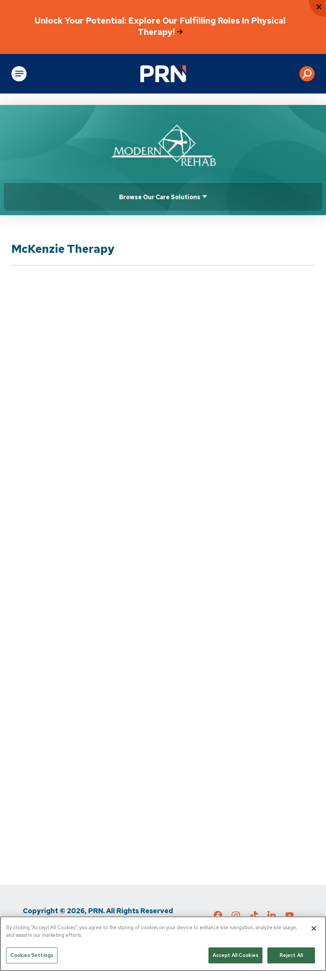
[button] (307, 73)
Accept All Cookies (235, 956)
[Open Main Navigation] (19, 73)
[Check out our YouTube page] (289, 916)
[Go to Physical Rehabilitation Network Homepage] (163, 73)
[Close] (313, 929)
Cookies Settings (31, 956)
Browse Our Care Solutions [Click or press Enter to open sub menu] (159, 197)
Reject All (291, 956)
